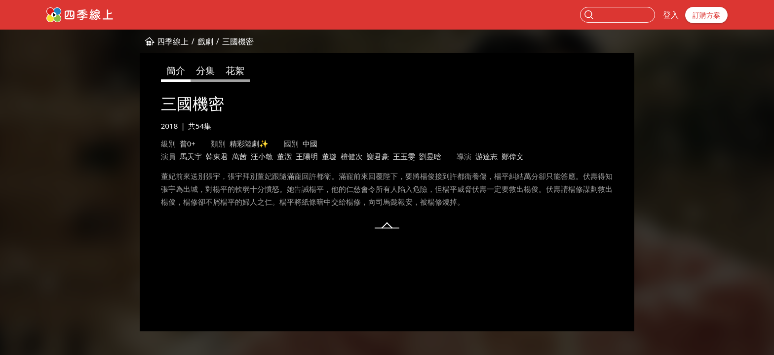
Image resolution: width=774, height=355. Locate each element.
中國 (310, 143)
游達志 (486, 156)
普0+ (187, 143)
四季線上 (173, 41)
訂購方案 (706, 15)
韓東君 (217, 156)
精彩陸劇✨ (249, 143)
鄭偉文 (513, 156)
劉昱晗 (430, 156)
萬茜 (239, 156)
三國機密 (238, 41)
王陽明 (307, 156)
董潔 (284, 156)
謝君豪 (378, 156)
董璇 (329, 156)
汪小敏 (262, 156)
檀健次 (352, 156)
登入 (671, 14)
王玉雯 (404, 156)
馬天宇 (191, 156)
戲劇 (205, 41)
